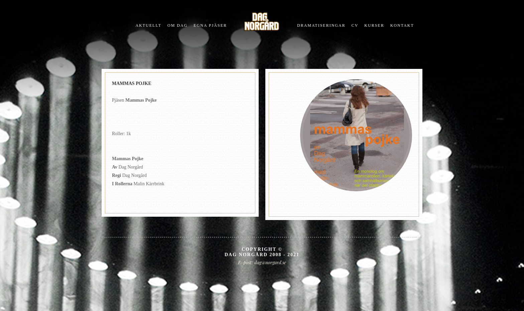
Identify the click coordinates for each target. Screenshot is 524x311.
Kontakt (402, 25)
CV (355, 25)
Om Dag (177, 25)
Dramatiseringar (321, 25)
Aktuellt (148, 25)
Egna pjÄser (210, 25)
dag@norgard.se (270, 262)
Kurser (374, 25)
